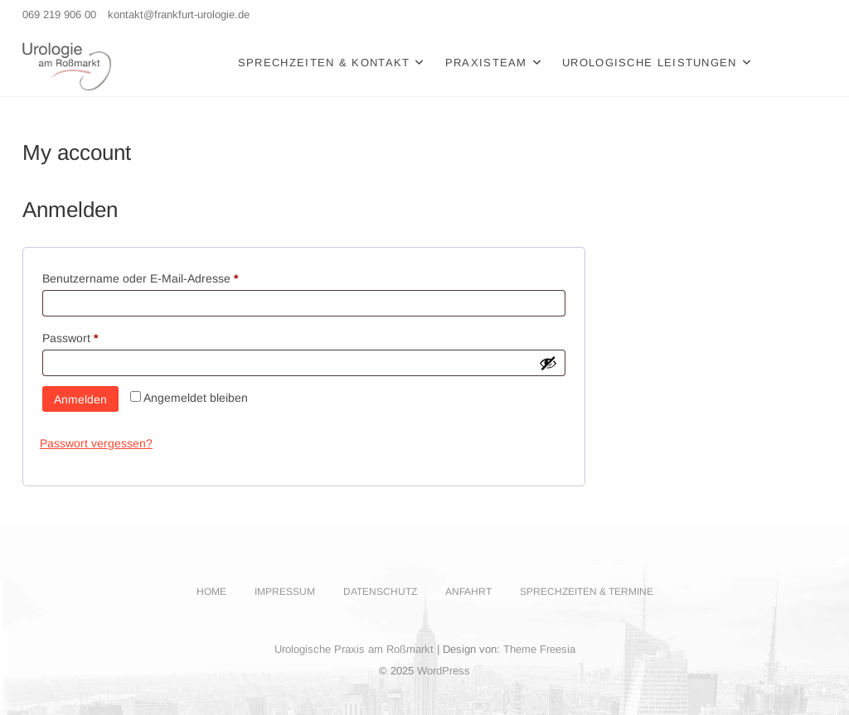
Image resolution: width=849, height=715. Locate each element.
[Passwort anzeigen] (548, 363)
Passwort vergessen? (96, 443)
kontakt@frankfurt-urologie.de (179, 14)
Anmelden (80, 399)
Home (211, 591)
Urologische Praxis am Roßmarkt (354, 649)
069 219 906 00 (59, 14)
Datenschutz (380, 591)
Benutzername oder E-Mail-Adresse (170, 276)
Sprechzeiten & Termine (586, 591)
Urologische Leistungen (649, 62)
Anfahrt (468, 591)
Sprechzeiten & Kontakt (324, 62)
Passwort (100, 335)
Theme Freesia (539, 649)
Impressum (285, 591)
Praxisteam (486, 62)
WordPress (443, 670)
